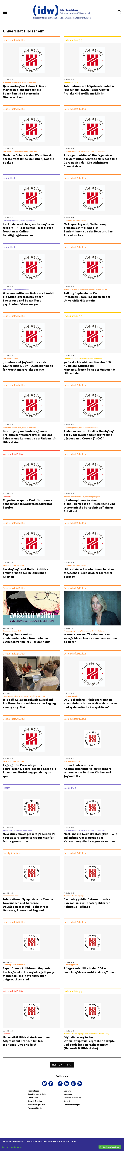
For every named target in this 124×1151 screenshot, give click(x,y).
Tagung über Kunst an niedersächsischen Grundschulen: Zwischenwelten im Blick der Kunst (26, 638)
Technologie (33, 1091)
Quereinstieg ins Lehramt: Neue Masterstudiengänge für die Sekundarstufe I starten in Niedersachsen (24, 91)
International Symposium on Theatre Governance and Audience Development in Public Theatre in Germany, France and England (28, 905)
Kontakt (67, 1101)
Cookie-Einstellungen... (11, 1147)
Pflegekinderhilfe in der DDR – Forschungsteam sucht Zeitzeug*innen (90, 970)
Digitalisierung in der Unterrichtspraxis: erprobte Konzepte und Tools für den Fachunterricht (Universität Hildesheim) (89, 1042)
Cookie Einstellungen (72, 1104)
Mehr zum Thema (62, 1065)
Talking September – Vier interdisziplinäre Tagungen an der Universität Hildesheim (87, 297)
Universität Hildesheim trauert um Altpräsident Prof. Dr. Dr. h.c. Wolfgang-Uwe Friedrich (26, 1041)
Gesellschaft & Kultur (37, 1094)
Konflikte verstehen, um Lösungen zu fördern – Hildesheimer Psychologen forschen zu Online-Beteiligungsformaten (28, 229)
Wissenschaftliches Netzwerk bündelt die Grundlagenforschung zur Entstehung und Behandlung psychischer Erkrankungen (29, 298)
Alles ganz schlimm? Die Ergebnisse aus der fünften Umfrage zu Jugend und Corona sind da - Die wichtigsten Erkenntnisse (90, 160)
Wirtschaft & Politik (36, 1104)
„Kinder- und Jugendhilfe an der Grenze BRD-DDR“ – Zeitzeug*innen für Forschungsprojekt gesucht (28, 366)
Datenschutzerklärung (72, 1098)
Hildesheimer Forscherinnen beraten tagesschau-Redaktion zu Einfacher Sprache (89, 573)
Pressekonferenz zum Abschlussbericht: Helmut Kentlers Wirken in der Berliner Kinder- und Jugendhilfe (87, 770)
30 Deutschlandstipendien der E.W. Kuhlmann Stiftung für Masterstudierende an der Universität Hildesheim (89, 367)
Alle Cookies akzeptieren (109, 1147)
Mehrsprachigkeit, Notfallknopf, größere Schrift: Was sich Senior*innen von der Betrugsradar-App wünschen (88, 229)
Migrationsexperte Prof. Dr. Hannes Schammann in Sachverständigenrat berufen (27, 504)
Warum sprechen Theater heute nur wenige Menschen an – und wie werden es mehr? (90, 638)
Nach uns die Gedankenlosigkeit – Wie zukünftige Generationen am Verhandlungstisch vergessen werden (90, 837)
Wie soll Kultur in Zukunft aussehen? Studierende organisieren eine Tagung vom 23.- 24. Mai (29, 703)
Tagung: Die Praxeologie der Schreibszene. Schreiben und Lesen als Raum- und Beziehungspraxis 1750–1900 (29, 770)
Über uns (67, 1091)
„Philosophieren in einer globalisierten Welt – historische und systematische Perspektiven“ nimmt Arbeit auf (89, 505)
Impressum (68, 1094)
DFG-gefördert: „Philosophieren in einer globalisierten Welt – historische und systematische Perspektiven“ (90, 703)
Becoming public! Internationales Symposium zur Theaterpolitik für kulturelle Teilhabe (87, 903)
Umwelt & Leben (35, 1101)
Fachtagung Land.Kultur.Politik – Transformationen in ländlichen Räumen (26, 573)
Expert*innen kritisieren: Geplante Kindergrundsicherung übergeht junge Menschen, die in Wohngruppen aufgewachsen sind (29, 974)
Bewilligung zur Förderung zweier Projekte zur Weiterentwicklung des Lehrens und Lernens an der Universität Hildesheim (29, 436)
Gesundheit (33, 1097)
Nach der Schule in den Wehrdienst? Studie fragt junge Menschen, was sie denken (28, 159)
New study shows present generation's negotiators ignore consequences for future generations (29, 837)
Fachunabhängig (35, 1108)
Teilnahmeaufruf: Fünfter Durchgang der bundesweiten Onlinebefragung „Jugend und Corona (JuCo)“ (89, 435)
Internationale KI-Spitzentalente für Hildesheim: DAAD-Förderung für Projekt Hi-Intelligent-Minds (89, 90)
